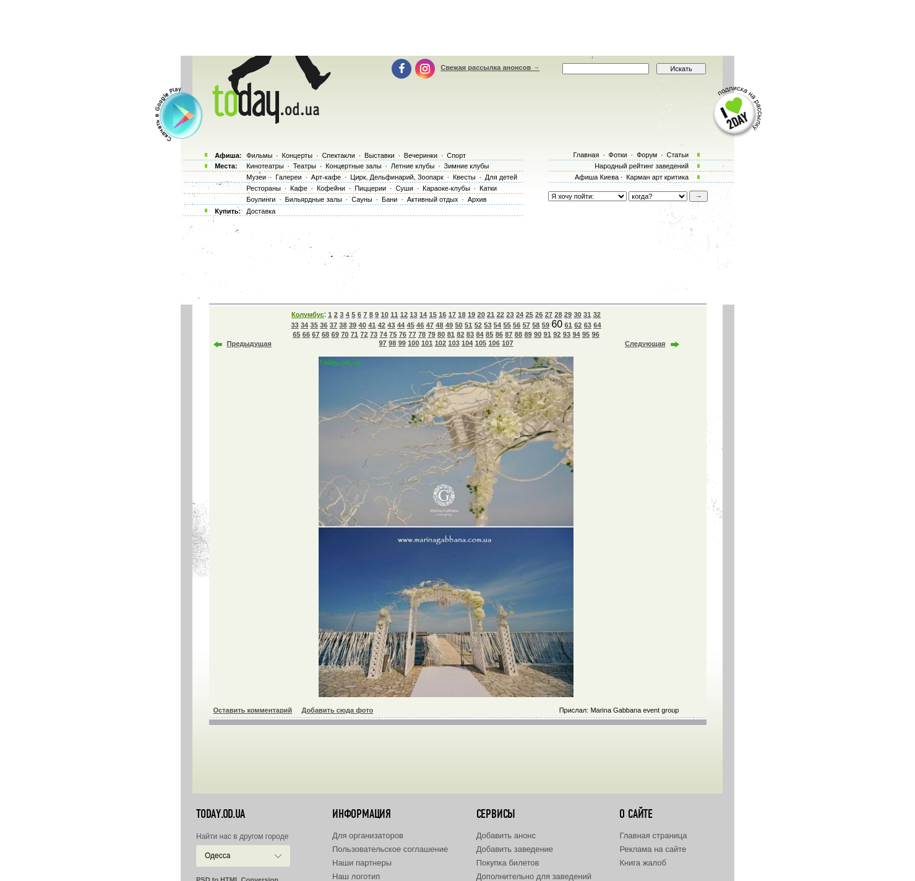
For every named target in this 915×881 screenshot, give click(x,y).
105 (480, 343)
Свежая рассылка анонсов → (489, 67)
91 (547, 334)
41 (372, 325)
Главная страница (653, 835)
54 (497, 325)
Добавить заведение (514, 849)
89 (527, 334)
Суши (404, 188)
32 (597, 314)
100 (413, 343)
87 (508, 334)
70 (344, 334)
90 (537, 334)
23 (509, 314)
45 (411, 325)
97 (382, 343)
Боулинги (260, 199)
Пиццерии (370, 188)
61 (568, 325)
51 (468, 325)
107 (507, 343)
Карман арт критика (657, 177)
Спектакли (338, 155)
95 (586, 334)
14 (423, 314)
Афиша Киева (597, 177)
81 (451, 334)
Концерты (296, 155)
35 (314, 325)
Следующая (645, 343)
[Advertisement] (458, 28)
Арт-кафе (326, 177)
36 (323, 325)
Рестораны (263, 188)
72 (363, 334)
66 (306, 334)
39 (352, 325)
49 (449, 325)
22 (500, 314)
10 (385, 314)
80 (441, 334)
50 (458, 325)
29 (568, 314)
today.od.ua (220, 814)
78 (422, 334)
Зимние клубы (466, 166)
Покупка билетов (507, 862)
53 (487, 325)
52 (478, 325)
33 (294, 325)
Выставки (379, 155)
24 (519, 314)
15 (433, 314)
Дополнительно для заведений (533, 876)
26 (539, 314)
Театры (304, 166)
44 (401, 325)
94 (576, 334)
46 (420, 325)
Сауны (361, 199)
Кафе (298, 188)
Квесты (464, 177)
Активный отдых (432, 199)
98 (392, 343)
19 (471, 314)
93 (566, 334)
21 (490, 314)
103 (453, 343)
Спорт (456, 155)
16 (442, 314)
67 (315, 334)
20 (481, 314)
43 (391, 325)
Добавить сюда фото (337, 710)
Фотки (618, 154)
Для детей (501, 177)
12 (404, 314)
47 (430, 325)
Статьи (678, 154)
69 (335, 334)
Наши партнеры (362, 862)
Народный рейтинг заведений (642, 166)
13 (413, 314)
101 (426, 343)
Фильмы (259, 155)
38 (342, 325)
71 (354, 334)
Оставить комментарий (253, 710)
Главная (586, 154)
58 (535, 325)
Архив (477, 199)
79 (431, 334)
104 (467, 343)
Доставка (260, 211)
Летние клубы (413, 166)
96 (595, 334)
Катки (488, 188)
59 (545, 325)
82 (460, 334)
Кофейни (331, 188)
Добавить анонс (506, 835)
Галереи (288, 177)
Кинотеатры (264, 166)
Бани (390, 199)
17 (452, 314)
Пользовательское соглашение (390, 849)
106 (493, 343)
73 (373, 334)
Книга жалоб (642, 862)
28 (558, 314)
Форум (647, 154)
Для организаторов (367, 835)
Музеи (256, 177)
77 (412, 334)
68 (325, 334)
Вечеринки (420, 155)
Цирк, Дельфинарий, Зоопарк (396, 177)
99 (402, 343)
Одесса (217, 855)
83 (470, 334)
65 (296, 334)
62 (578, 325)
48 (439, 325)
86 (499, 334)
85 (489, 334)
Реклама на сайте (652, 849)
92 (557, 334)
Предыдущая (249, 343)
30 (577, 314)
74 (383, 334)
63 (587, 325)
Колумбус (307, 314)
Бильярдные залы (313, 199)
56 (516, 325)
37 (333, 325)
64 (597, 325)
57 (526, 325)
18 (461, 314)
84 (479, 334)
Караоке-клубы (446, 188)
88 (518, 334)
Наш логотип (356, 876)
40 (362, 325)
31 (587, 314)
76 (402, 334)
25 (529, 314)
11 (394, 314)
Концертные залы (353, 166)
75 (393, 334)
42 (381, 325)
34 (304, 325)
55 (506, 325)
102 (440, 343)
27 (548, 314)
